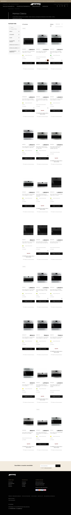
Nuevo (12, 27)
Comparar (24, 58)
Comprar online (14, 29)
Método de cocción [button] (13, 44)
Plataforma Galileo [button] (12, 41)
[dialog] (46, 60)
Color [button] (10, 37)
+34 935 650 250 (12, 508)
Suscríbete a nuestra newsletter (24, 465)
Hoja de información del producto (41, 104)
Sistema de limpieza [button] (13, 47)
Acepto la (46, 467)
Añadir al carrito (28, 63)
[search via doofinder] (57, 6)
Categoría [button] (11, 34)
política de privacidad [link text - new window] (48, 467)
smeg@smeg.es (19, 508)
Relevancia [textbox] (58, 24)
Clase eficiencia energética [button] (12, 51)
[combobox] (59, 24)
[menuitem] (9, 6)
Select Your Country (11, 498)
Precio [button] (10, 31)
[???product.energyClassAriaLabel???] (23, 55)
